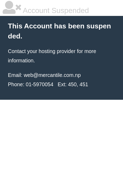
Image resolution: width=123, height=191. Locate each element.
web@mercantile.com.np (52, 75)
